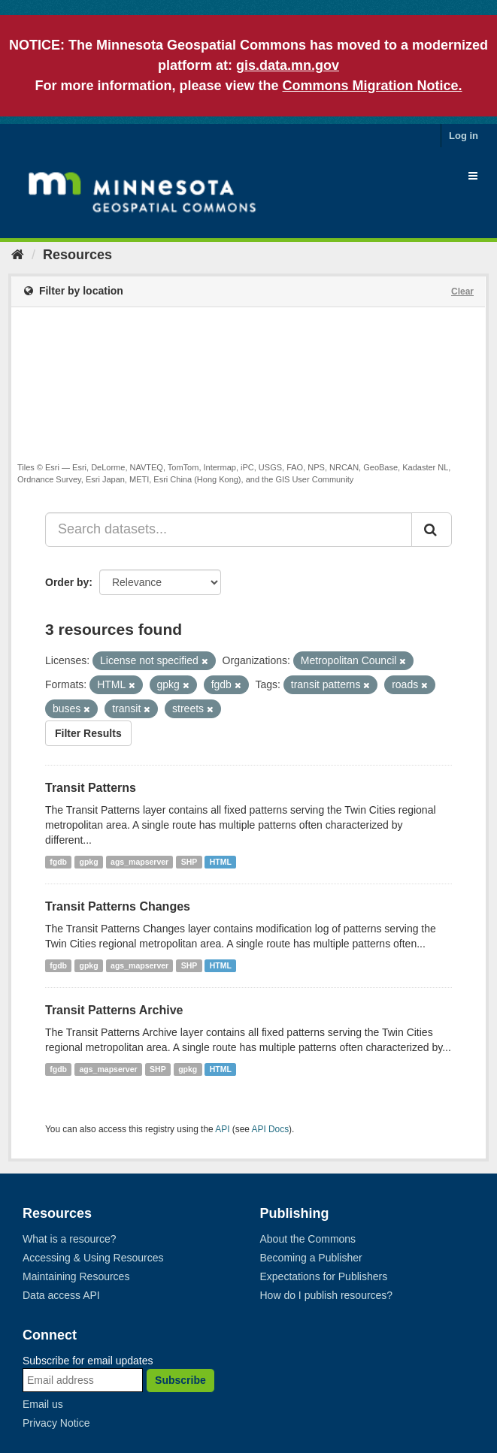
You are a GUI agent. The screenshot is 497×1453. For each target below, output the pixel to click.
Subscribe (180, 1380)
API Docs (270, 1129)
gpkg (89, 861)
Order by (67, 582)
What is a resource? (70, 1239)
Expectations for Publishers (324, 1276)
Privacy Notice (56, 1423)
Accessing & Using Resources (93, 1258)
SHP (189, 861)
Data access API (61, 1295)
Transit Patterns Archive (114, 1010)
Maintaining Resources (76, 1276)
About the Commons (308, 1239)
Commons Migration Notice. (372, 85)
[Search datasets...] (228, 529)
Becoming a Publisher (311, 1258)
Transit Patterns (90, 787)
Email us (43, 1404)
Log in (463, 135)
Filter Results (88, 733)
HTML (221, 861)
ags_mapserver (139, 861)
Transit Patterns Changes (117, 906)
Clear (462, 291)
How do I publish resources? (326, 1295)
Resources (77, 254)
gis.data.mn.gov (287, 65)
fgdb (58, 861)
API (222, 1129)
